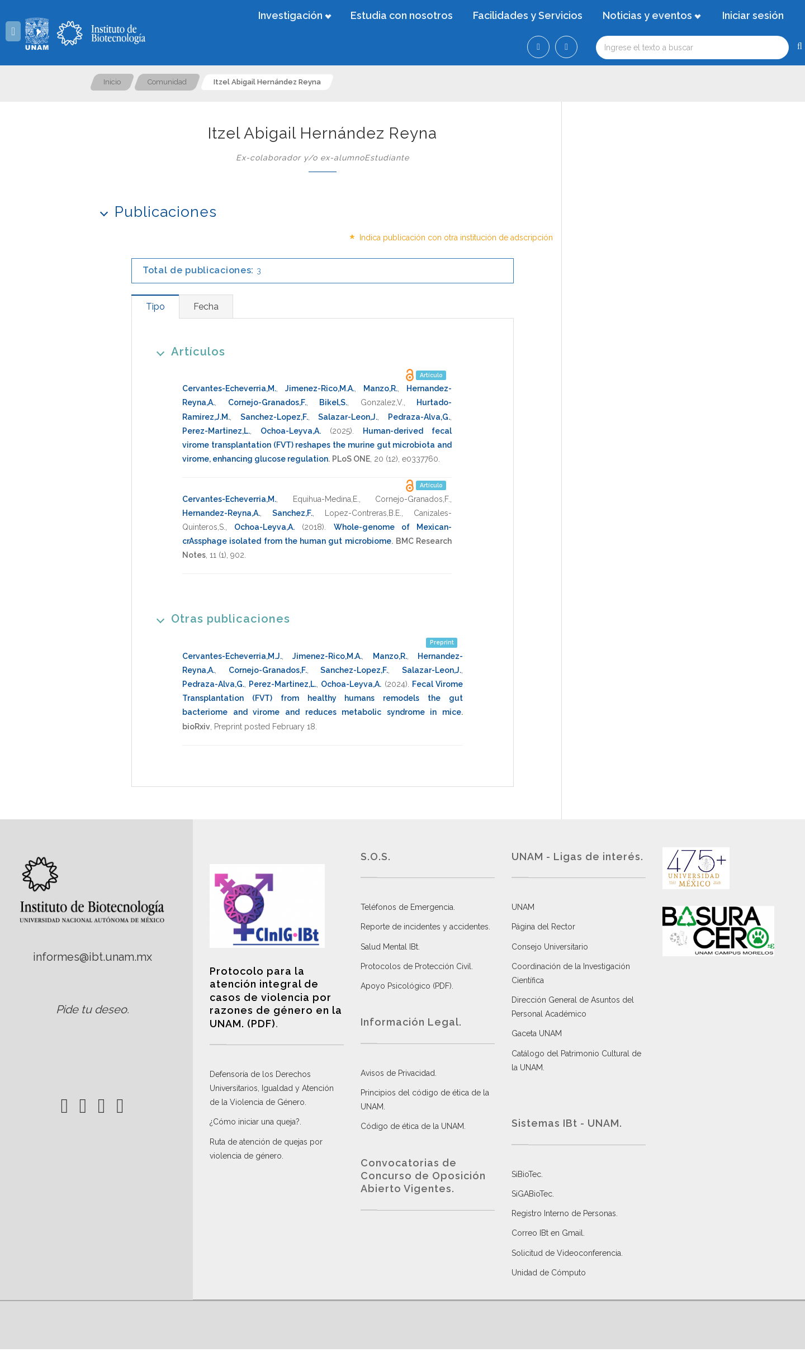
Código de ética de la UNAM (412, 1126)
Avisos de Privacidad (398, 1073)
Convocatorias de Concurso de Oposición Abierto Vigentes (423, 1176)
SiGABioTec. (533, 1193)
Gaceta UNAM (537, 1033)
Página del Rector (543, 926)
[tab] (155, 307)
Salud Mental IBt (389, 946)
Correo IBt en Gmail (547, 1232)
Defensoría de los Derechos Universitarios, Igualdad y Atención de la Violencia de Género (272, 1088)
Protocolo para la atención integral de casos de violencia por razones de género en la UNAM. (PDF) (276, 997)
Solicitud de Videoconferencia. (567, 1253)
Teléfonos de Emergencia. (408, 907)
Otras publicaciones (219, 618)
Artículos (187, 351)
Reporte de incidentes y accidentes (425, 926)
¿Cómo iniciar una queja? (255, 1121)
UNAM (523, 907)
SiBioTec (526, 1174)
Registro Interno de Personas (564, 1213)
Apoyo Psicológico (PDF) (406, 985)
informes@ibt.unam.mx (92, 957)
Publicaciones (154, 211)
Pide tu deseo (91, 1009)
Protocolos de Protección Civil (416, 966)
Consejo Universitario (550, 946)
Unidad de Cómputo (549, 1272)
